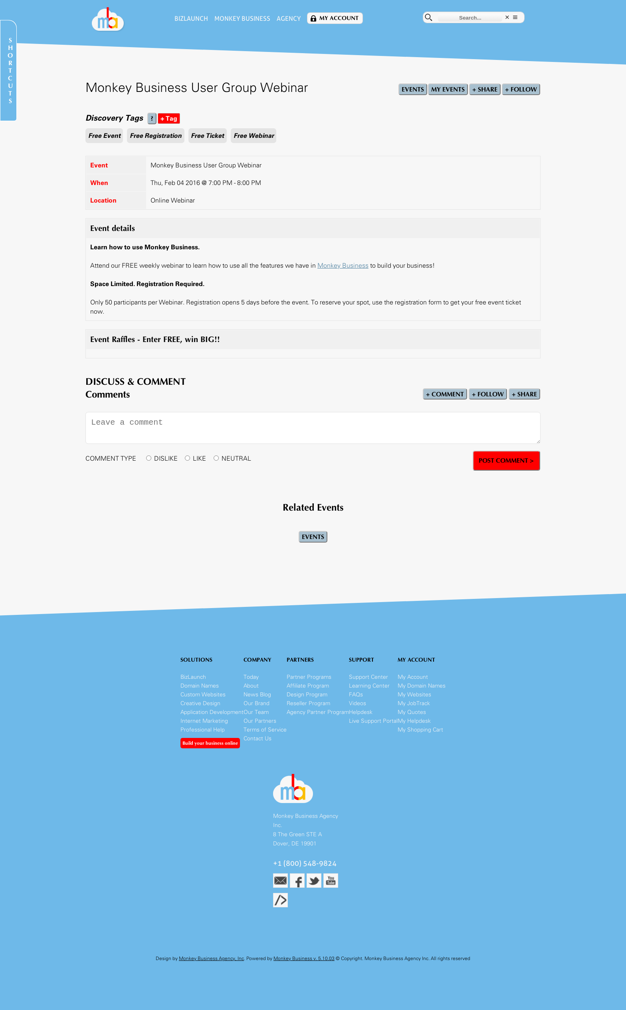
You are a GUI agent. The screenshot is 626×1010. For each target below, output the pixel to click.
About (251, 685)
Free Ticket (207, 135)
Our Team (256, 712)
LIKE (199, 458)
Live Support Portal (373, 721)
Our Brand (256, 703)
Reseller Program (308, 703)
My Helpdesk (414, 721)
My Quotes (412, 712)
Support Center (368, 677)
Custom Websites (203, 694)
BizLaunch (191, 18)
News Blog (257, 694)
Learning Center (369, 685)
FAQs (356, 694)
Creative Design (200, 703)
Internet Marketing (204, 721)
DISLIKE (166, 458)
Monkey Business (242, 18)
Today (251, 677)
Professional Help (202, 729)
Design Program (307, 694)
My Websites (414, 694)
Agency (289, 18)
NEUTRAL (236, 458)
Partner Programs (309, 677)
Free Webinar (254, 135)
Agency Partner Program (318, 712)
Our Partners (260, 721)
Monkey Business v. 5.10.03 (304, 958)
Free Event (104, 135)
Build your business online (210, 743)
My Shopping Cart (420, 729)
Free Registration (156, 135)
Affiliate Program (308, 685)
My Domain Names (422, 685)
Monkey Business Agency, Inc (211, 958)
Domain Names (199, 685)
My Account (339, 18)
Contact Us (257, 738)
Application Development (212, 712)
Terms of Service (265, 729)
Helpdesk (360, 712)
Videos (357, 703)
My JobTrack (414, 703)
